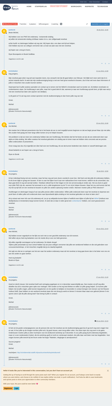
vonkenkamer (77, 201)
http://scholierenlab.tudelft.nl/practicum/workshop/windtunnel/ (38, 352)
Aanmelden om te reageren (100, 24)
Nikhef (96, 198)
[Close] (108, 371)
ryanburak (11, 30)
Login (16, 388)
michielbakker (13, 71)
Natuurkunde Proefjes (10, 24)
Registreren (8, 388)
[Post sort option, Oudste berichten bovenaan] (87, 24)
